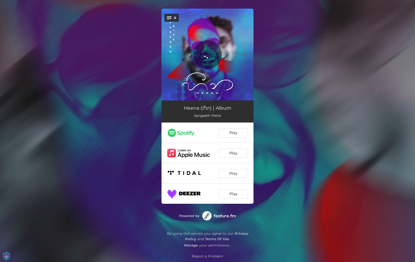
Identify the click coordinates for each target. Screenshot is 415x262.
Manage (191, 245)
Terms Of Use (217, 239)
